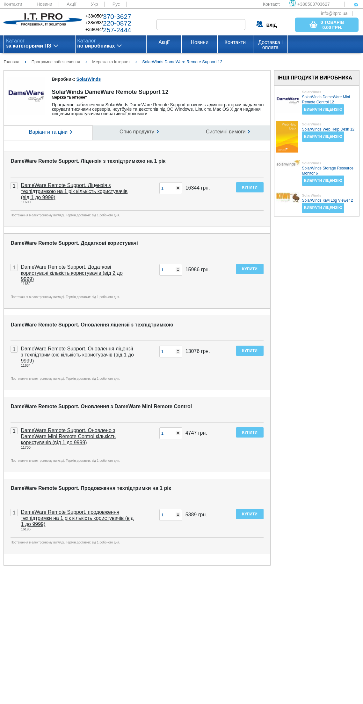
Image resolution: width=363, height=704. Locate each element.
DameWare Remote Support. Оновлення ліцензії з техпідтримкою (92, 324)
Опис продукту (137, 131)
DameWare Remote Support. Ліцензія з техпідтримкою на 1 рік (88, 161)
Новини (44, 4)
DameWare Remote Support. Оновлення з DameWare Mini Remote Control (101, 406)
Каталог (28, 43)
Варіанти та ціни (48, 132)
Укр (94, 4)
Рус (116, 4)
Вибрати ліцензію (323, 109)
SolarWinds (88, 79)
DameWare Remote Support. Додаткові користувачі (74, 243)
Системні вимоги (225, 131)
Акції (71, 4)
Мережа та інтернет (69, 97)
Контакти (13, 4)
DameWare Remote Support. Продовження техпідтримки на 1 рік (91, 488)
